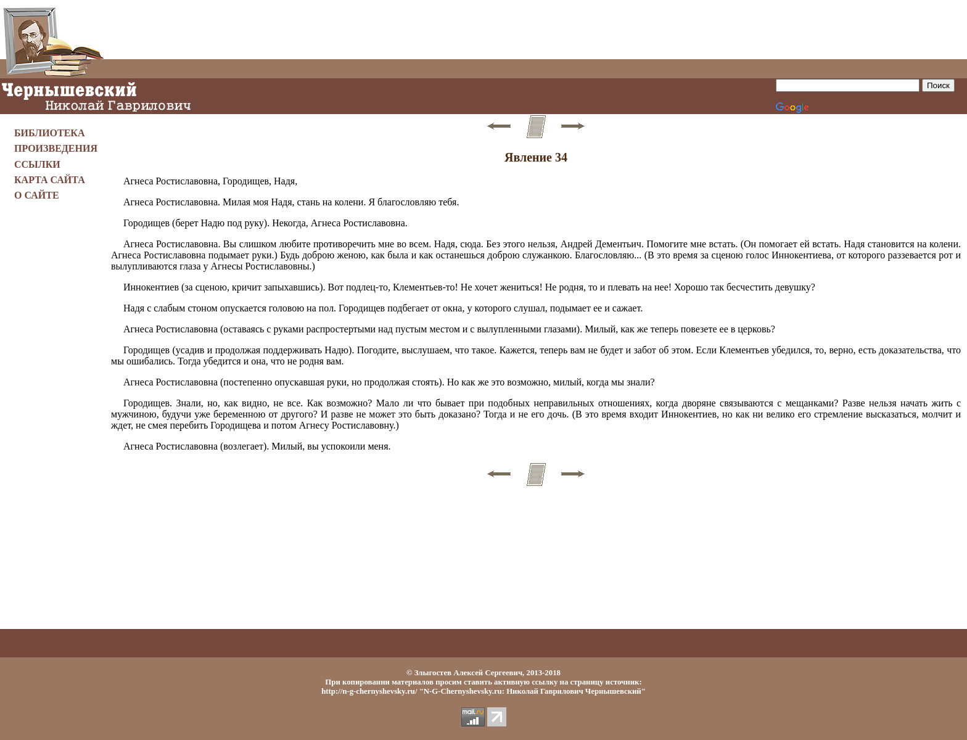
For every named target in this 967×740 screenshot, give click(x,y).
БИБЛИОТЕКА (49, 133)
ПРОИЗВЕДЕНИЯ (55, 148)
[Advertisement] (535, 29)
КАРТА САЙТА (49, 180)
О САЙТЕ (36, 195)
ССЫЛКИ (37, 164)
